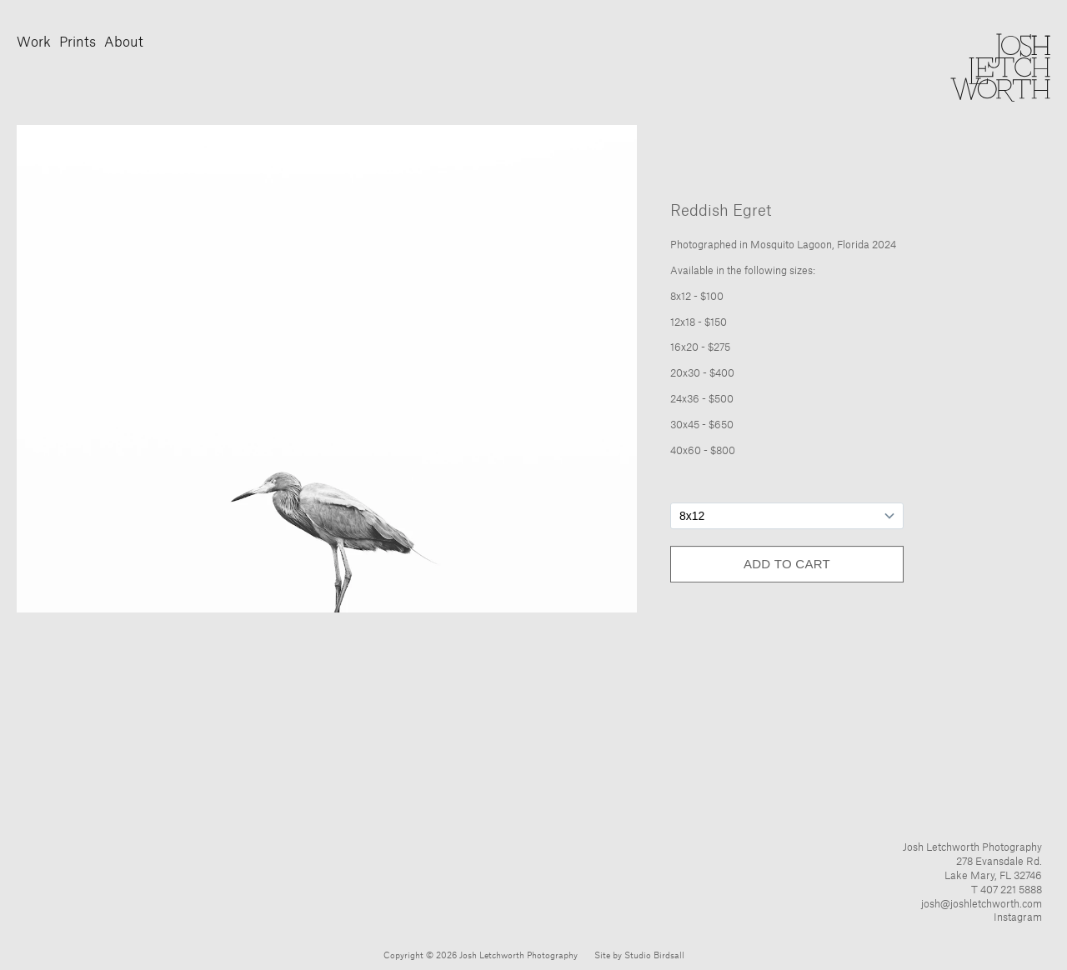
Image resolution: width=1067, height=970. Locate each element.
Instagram (1018, 917)
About (123, 42)
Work (34, 42)
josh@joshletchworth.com (981, 904)
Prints (77, 42)
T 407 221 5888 (1006, 890)
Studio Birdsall (654, 956)
